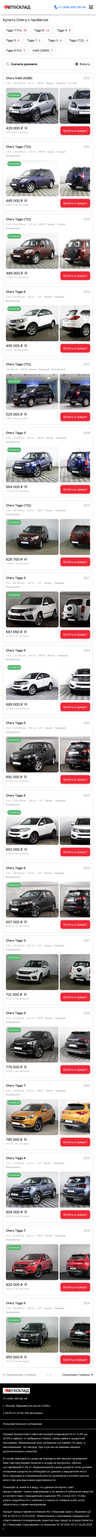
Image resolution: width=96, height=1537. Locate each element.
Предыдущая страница (19, 1374)
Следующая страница (77, 1374)
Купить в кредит (75, 130)
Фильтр (82, 64)
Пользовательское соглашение (22, 1423)
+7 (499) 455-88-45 (15, 1398)
